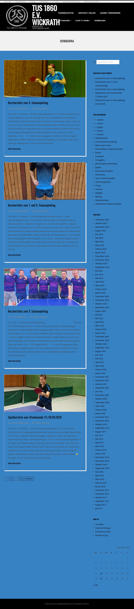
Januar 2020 (100, 413)
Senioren (99, 189)
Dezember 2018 (102, 457)
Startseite (7, 2)
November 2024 (102, 260)
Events (98, 152)
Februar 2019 (101, 450)
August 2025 (100, 230)
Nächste (28, 478)
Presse (32, 2)
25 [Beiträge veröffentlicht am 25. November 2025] (101, 578)
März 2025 (99, 245)
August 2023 (100, 311)
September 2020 (102, 402)
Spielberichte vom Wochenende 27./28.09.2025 (35, 417)
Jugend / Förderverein (110, 13)
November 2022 (102, 340)
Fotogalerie (44, 2)
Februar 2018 (101, 483)
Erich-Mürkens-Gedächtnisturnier (109, 149)
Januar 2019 (100, 453)
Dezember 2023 (102, 296)
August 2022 (100, 351)
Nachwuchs (100, 174)
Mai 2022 (99, 358)
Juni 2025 (99, 234)
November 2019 (102, 420)
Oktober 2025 (101, 223)
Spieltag (45, 108)
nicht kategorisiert (102, 182)
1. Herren (99, 123)
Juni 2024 (99, 274)
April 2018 (99, 475)
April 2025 (99, 241)
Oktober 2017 (101, 497)
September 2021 (102, 388)
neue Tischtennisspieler (105, 178)
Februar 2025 (101, 249)
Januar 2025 (100, 252)
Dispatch (70, 604)
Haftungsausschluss (91, 2)
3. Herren (99, 131)
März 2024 (99, 285)
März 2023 (99, 325)
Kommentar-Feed (102, 531)
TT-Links (56, 2)
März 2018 (99, 479)
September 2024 (102, 267)
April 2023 (99, 322)
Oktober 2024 (101, 263)
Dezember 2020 (102, 395)
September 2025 (102, 227)
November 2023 (102, 300)
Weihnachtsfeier (102, 200)
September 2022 (102, 347)
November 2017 (102, 494)
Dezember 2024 (102, 256)
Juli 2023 (98, 314)
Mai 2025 (99, 238)
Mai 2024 (99, 278)
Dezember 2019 (102, 417)
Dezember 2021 (102, 377)
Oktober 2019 (101, 424)
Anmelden (99, 524)
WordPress (85, 604)
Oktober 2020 (101, 399)
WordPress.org (101, 535)
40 (21, 478)
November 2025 (102, 219)
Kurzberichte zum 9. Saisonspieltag (28, 102)
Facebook (99, 156)
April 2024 (99, 282)
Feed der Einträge (102, 528)
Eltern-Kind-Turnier (103, 145)
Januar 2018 (100, 486)
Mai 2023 (99, 318)
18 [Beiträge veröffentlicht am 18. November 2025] (101, 573)
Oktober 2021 (101, 384)
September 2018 (102, 468)
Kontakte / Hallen (86, 13)
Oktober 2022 (101, 344)
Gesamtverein (20, 2)
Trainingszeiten (65, 13)
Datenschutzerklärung (71, 2)
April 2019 (99, 442)
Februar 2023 (101, 329)
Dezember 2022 (102, 336)
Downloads (99, 20)
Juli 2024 (98, 271)
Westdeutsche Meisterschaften (108, 204)
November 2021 (102, 380)
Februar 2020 (101, 409)
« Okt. (95, 585)
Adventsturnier (101, 138)
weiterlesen (14, 149)
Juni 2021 (99, 391)
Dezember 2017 (102, 490)
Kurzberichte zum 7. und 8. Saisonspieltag (31, 205)
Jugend (98, 167)
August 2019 (100, 431)
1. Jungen (99, 127)
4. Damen (99, 134)
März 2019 (99, 446)
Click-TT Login (82, 20)
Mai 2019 (99, 439)
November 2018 (102, 461)
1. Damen (99, 120)
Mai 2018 (99, 472)
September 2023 (102, 307)
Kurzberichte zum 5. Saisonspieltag (28, 311)
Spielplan (99, 193)
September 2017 (102, 501)
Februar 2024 (101, 289)
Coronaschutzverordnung (106, 141)
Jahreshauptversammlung (106, 163)
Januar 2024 (100, 293)
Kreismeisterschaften (104, 171)
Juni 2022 (99, 355)
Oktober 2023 (101, 303)
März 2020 (99, 406)
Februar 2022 (101, 369)
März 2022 (99, 366)
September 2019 (102, 428)
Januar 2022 (100, 373)
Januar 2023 (100, 333)
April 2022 (99, 362)
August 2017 (100, 505)
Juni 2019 (99, 435)
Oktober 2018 (101, 464)
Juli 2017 (98, 508)
